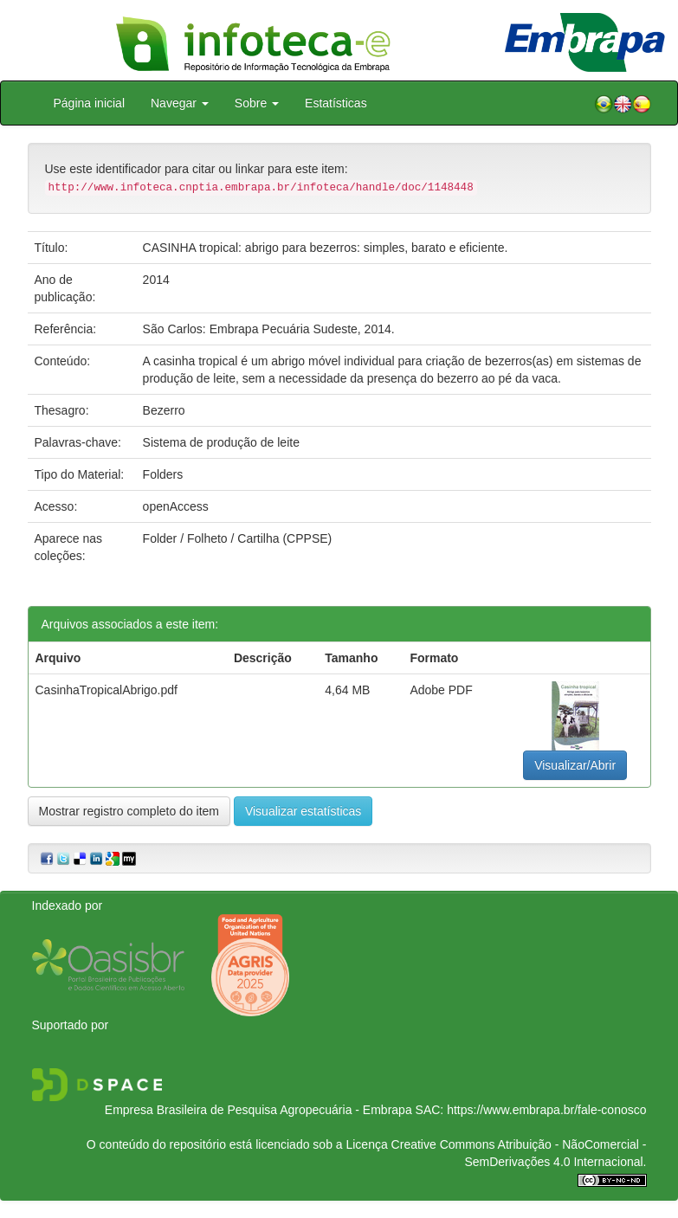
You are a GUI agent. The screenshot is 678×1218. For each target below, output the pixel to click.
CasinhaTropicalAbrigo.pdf (107, 690)
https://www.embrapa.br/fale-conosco (546, 1110)
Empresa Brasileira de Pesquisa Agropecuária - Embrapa (258, 1110)
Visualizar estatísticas (303, 811)
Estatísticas (336, 103)
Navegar (180, 103)
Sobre (257, 103)
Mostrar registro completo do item (129, 811)
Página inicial (90, 103)
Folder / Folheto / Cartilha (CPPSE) (238, 538)
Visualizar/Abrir (575, 765)
